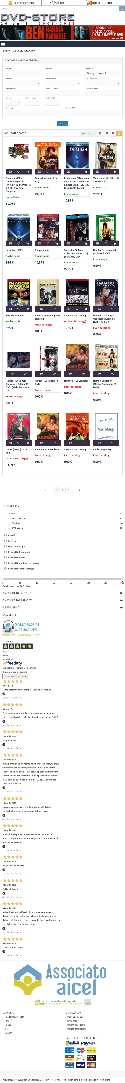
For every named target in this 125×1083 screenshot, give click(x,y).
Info (7, 1029)
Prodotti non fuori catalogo (23, 563)
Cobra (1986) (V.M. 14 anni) (17, 451)
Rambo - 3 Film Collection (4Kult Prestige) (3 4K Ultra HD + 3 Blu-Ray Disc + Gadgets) (18, 185)
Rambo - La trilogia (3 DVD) (46, 382)
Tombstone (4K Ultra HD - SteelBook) (106, 180)
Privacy (8, 1021)
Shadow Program (15, 315)
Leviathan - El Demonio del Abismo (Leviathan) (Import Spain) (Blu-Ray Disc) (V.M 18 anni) (76, 183)
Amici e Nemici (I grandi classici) (47, 317)
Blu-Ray (16, 523)
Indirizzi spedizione (76, 1025)
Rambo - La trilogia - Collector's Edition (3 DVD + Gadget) (104, 318)
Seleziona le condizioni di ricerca (22, 60)
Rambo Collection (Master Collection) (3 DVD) (104, 384)
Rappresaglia (42, 250)
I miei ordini (72, 1021)
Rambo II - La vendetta (76, 381)
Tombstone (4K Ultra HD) (46, 180)
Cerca (62, 123)
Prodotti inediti (17, 557)
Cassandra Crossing (75, 315)
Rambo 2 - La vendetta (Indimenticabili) (105, 252)
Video (12, 513)
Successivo (23, 676)
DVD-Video (17, 527)
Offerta (12, 540)
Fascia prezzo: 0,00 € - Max (16, 586)
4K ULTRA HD (18, 518)
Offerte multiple (17, 546)
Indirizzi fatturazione (76, 1029)
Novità (11, 535)
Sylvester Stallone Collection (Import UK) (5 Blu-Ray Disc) (76, 253)
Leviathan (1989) (14, 250)
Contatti (8, 1033)
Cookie (8, 1025)
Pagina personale (75, 1017)
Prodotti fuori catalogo (21, 568)
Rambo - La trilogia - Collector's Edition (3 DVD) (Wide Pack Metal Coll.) (18, 386)
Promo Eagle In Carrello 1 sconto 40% (48, 144)
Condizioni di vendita (14, 1017)
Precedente (9, 676)
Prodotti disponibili (19, 552)
